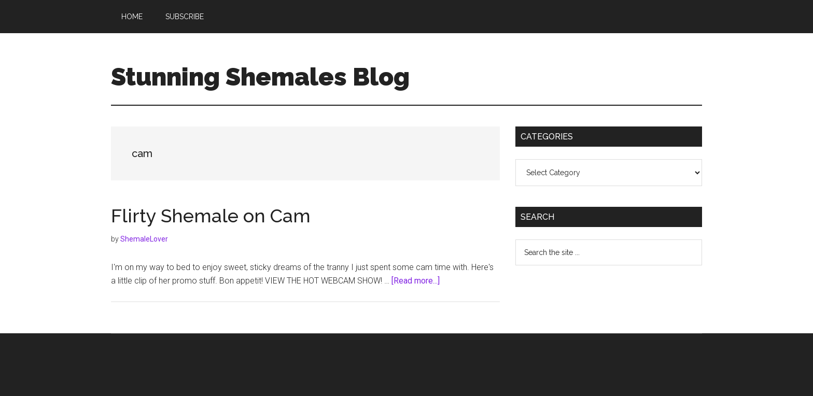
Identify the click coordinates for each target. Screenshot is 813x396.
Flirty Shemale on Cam (211, 216)
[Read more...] (415, 281)
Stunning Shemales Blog (260, 76)
